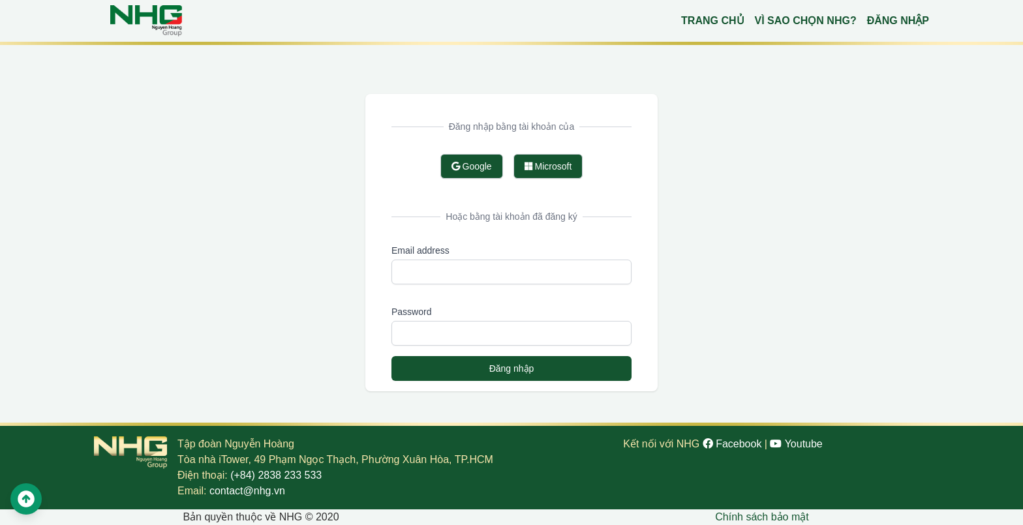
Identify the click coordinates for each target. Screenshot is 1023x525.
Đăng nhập (898, 20)
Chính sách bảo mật (761, 516)
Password (411, 312)
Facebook (734, 443)
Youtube (796, 443)
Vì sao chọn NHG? (806, 20)
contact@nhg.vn (247, 490)
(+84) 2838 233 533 (276, 475)
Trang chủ (712, 20)
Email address (420, 250)
